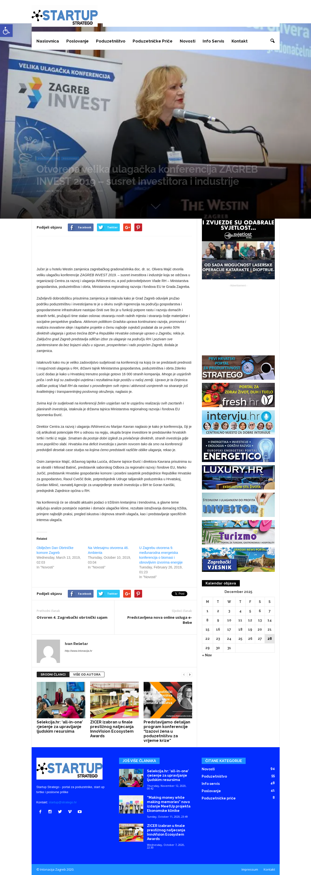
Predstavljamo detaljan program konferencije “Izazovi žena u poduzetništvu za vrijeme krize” (167, 731)
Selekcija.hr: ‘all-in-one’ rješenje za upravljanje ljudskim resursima (60, 727)
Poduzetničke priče (153, 41)
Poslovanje (77, 41)
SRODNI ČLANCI (53, 674)
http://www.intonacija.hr (78, 650)
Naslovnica (47, 41)
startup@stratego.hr (63, 802)
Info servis (213, 41)
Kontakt (240, 41)
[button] (272, 41)
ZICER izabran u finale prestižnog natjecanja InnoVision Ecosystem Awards (112, 729)
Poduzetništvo (110, 41)
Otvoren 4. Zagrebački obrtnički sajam (72, 617)
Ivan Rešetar (53, 191)
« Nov (207, 655)
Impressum (250, 869)
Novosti (187, 41)
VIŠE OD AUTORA (87, 674)
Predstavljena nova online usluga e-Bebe (159, 620)
